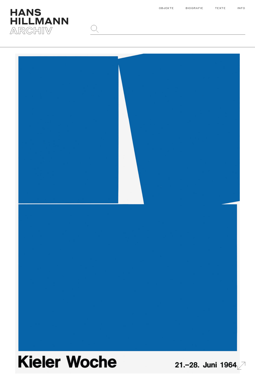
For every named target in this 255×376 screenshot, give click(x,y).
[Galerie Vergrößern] (241, 365)
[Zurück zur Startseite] (47, 21)
